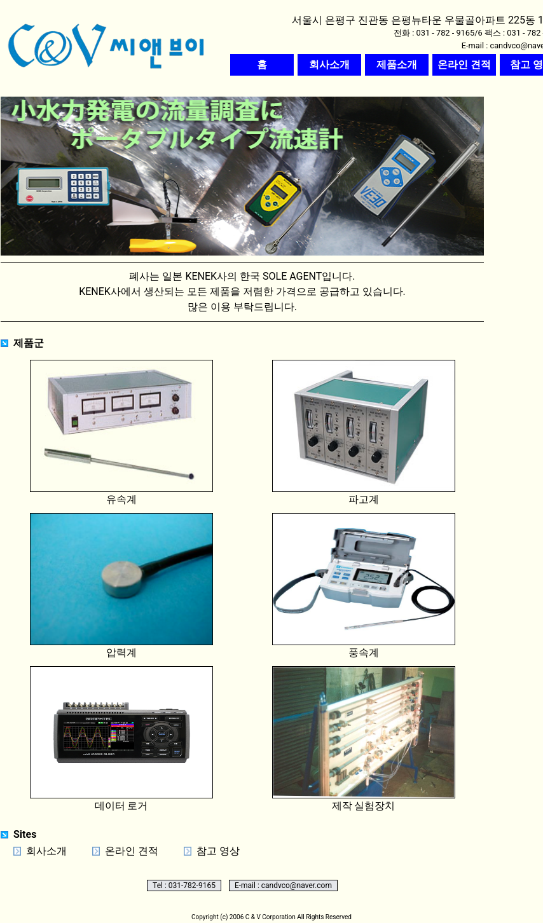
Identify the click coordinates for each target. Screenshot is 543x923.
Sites (24, 834)
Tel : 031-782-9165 (184, 885)
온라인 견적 (131, 851)
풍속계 (363, 586)
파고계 (363, 432)
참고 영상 (218, 851)
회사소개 (46, 851)
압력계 (121, 586)
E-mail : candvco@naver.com (283, 885)
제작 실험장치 (363, 739)
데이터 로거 (121, 739)
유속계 (121, 432)
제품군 (28, 343)
